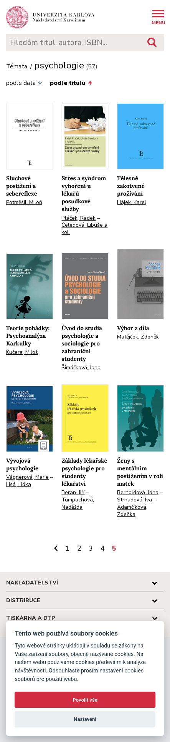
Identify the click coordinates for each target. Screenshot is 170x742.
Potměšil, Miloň (24, 202)
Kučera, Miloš (22, 352)
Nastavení (85, 719)
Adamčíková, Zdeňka (132, 510)
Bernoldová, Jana (137, 492)
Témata (16, 66)
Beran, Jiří (72, 492)
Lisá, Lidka (18, 484)
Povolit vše (85, 700)
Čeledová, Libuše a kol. (84, 228)
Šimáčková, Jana (81, 367)
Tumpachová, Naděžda (77, 503)
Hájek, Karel (131, 202)
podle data (24, 83)
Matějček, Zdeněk (138, 336)
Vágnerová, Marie (27, 477)
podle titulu (71, 83)
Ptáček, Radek (78, 218)
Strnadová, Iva (134, 499)
